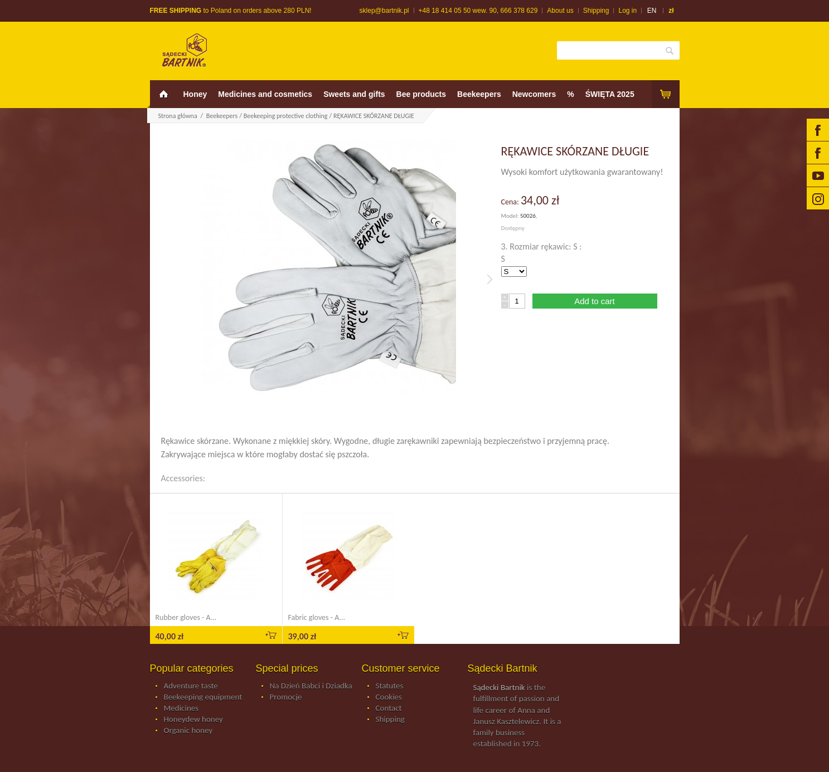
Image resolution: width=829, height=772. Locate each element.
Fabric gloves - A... (316, 617)
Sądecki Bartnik (499, 687)
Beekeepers (479, 94)
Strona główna (177, 116)
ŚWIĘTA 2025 (609, 94)
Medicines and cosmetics (265, 94)
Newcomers (534, 94)
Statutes (390, 686)
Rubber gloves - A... (186, 617)
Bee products (421, 94)
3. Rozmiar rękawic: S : (542, 246)
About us (560, 10)
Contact (389, 708)
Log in (627, 10)
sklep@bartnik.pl (384, 10)
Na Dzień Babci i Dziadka (311, 686)
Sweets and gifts (354, 94)
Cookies (389, 697)
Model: (510, 215)
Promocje (286, 697)
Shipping (596, 10)
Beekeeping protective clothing (286, 116)
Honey (195, 94)
